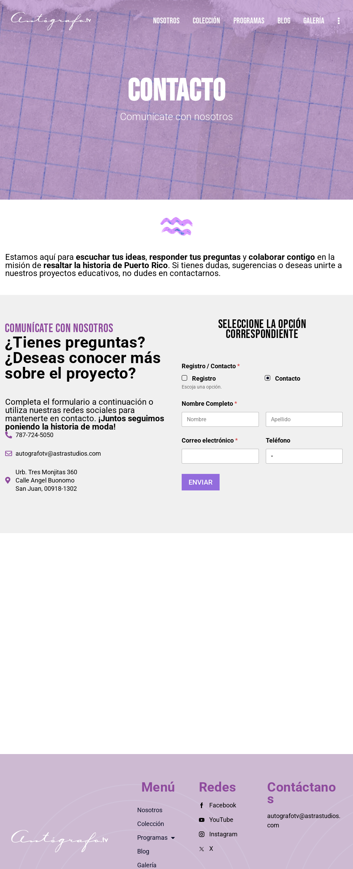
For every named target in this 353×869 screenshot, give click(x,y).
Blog (143, 851)
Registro (291, 378)
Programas (156, 837)
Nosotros (149, 810)
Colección (150, 823)
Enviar (288, 482)
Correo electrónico (297, 440)
